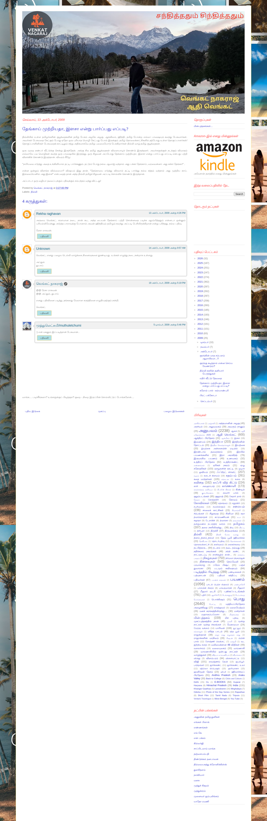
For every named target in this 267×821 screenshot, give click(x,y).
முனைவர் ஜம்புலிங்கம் (206, 796)
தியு (231, 527)
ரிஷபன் (229, 638)
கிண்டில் (240, 489)
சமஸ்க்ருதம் (219, 507)
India (235, 685)
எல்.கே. (198, 732)
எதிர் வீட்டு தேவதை (211, 378)
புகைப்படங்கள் (234, 591)
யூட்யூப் (237, 628)
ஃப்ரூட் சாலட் (226, 472)
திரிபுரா (201, 531)
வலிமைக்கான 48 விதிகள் (225, 644)
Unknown (43, 249)
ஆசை (234, 431)
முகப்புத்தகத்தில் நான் (206, 621)
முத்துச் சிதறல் (201, 785)
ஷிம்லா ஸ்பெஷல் (210, 668)
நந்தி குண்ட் (233, 551)
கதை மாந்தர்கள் (203, 479)
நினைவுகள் (207, 561)
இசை (237, 438)
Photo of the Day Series (218, 692)
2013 (200, 319)
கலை (237, 479)
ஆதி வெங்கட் (226, 434)
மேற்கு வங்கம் (201, 628)
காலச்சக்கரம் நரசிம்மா (203, 490)
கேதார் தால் (235, 496)
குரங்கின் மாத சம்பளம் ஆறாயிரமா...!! (212, 357)
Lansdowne (220, 688)
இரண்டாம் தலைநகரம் (208, 451)
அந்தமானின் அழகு (229, 423)
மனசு (197, 780)
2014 (200, 314)
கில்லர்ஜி (199, 743)
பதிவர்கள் (199, 579)
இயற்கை (240, 445)
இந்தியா (217, 441)
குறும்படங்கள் (201, 496)
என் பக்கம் (199, 738)
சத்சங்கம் (223, 503)
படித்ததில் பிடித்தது (206, 571)
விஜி (196, 661)
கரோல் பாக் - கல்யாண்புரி (214, 390)
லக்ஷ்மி (233, 642)
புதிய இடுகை (32, 411)
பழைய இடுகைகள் (174, 411)
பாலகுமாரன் (225, 588)
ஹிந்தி (223, 672)
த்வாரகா (224, 520)
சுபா (239, 517)
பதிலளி (44, 236)
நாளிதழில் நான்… (222, 554)
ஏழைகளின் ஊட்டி (224, 468)
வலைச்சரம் (199, 648)
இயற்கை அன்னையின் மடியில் (219, 448)
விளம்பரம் (212, 658)
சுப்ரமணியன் (222, 517)
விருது (197, 658)
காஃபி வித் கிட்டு (225, 482)
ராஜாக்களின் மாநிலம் (206, 638)
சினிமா (230, 513)
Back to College (213, 678)
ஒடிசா (242, 468)
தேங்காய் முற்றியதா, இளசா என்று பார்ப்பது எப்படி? (215, 384)
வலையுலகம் (219, 648)
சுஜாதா (197, 520)
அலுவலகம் (214, 426)
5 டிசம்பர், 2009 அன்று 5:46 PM (169, 324)
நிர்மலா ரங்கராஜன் (235, 558)
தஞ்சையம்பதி (201, 754)
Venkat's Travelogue (202, 699)
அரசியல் (198, 426)
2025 (200, 263)
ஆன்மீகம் (225, 438)
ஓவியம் (203, 472)
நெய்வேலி (232, 561)
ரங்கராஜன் (198, 632)
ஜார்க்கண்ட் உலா (236, 665)
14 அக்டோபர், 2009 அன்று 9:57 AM (167, 248)
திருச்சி (214, 530)
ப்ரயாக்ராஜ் (199, 565)
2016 (200, 305)
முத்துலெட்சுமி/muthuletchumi (58, 325)
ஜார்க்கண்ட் (216, 665)
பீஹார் (241, 588)
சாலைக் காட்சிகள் (213, 510)
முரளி (229, 621)
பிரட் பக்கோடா (208, 395)
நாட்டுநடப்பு (200, 554)
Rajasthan (240, 692)
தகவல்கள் (237, 521)
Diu (207, 682)
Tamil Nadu (221, 695)
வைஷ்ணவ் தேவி (218, 661)
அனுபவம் (208, 430)
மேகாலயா (233, 624)
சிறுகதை (214, 513)
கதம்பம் (231, 475)
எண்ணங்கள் (199, 465)
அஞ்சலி (211, 423)
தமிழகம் (239, 523)
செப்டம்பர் (206, 401)
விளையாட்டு (232, 658)
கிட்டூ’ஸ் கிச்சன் (224, 490)
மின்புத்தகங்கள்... (203, 126)
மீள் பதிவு (231, 618)
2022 (200, 277)
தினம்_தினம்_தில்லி (204, 538)
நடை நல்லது (233, 547)
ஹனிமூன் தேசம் (203, 671)
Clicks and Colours (233, 679)
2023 (200, 272)
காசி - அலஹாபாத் (204, 486)
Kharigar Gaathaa (202, 688)
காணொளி (229, 486)
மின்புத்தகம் (202, 617)
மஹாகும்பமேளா (210, 614)
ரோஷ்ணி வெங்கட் (215, 641)
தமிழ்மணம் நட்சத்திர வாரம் (209, 524)
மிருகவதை (234, 615)
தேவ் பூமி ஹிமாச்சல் (233, 537)
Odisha (197, 692)
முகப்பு (102, 411)
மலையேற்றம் (237, 607)
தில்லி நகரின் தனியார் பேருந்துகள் (212, 372)
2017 (200, 300)
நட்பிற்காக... (200, 547)
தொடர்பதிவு (218, 541)
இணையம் (199, 441)
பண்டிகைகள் (234, 572)
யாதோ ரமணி (201, 801)
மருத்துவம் (219, 607)
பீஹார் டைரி (207, 591)
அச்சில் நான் (199, 423)
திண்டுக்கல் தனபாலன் (206, 759)
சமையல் (239, 506)
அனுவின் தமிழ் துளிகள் (207, 717)
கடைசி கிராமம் (212, 475)
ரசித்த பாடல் (215, 631)
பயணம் (237, 579)
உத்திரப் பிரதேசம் (204, 462)
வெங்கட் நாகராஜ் (43, 188)
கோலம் (233, 499)
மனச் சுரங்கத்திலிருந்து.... (213, 611)
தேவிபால (203, 541)
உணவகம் (232, 458)
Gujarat (236, 682)
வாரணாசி (239, 648)
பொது (239, 599)
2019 (200, 291)
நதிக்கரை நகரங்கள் (205, 551)
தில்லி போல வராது (227, 535)
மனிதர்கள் (239, 611)
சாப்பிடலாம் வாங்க (204, 748)
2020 (200, 286)
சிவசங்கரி (236, 510)
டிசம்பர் (204, 342)
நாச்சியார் (199, 775)
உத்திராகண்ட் (230, 462)
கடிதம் (196, 476)
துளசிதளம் (199, 769)
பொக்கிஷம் (218, 599)
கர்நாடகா (225, 479)
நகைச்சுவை (234, 544)
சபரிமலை (199, 507)
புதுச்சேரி (215, 595)
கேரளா (197, 500)
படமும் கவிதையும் (225, 568)
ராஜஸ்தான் (200, 634)
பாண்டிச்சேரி (239, 585)
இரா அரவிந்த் (228, 455)
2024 (200, 267)
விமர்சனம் (237, 655)
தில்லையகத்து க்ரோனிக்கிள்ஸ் (210, 764)
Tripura (236, 695)
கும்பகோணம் (207, 493)
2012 (200, 324)
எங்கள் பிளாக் (201, 722)
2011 (200, 328)
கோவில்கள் (201, 503)
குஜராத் (219, 496)
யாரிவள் (220, 628)
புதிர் (203, 595)
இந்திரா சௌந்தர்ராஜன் (220, 445)
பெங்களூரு (227, 595)
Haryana (198, 685)
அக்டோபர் (206, 351)
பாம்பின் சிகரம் (205, 588)
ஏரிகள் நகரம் (221, 465)
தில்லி (34, 191)
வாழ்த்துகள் (200, 655)
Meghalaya (236, 688)
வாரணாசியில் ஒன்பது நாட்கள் (219, 651)
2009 (200, 338)
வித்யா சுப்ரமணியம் (221, 655)
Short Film (203, 695)
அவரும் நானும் (236, 426)
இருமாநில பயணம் (205, 458)
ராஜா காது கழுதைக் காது (227, 635)
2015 (200, 309)
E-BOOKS (220, 682)
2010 (200, 333)
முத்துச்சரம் (200, 791)
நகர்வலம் (219, 544)
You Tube (235, 698)
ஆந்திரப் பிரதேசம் (204, 438)
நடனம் (216, 548)
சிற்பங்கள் (199, 513)
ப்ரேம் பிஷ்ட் (221, 565)
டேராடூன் (210, 520)
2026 (200, 258)
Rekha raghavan (48, 214)
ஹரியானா (233, 668)
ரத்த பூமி (234, 631)
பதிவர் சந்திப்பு (227, 575)
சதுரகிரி (236, 503)
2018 (200, 295)
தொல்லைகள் (235, 541)
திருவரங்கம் (231, 530)
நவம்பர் (205, 346)
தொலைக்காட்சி (202, 544)
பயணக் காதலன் (219, 580)
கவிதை (199, 482)
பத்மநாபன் (200, 575)
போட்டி (212, 604)
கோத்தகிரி (213, 499)
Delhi (196, 682)
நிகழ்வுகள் (210, 558)
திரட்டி (242, 528)
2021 (200, 281)
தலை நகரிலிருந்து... (212, 527)
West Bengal (221, 698)
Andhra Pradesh (221, 675)
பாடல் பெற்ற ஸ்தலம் (217, 584)
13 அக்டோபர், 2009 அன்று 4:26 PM (167, 213)
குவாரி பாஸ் (230, 493)
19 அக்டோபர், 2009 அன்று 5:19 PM (167, 283)
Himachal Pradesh (217, 685)
